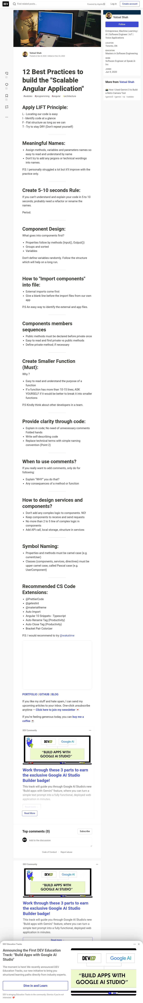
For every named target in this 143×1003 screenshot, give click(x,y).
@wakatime (67, 635)
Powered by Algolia (96, 4)
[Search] (14, 4)
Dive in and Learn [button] (35, 985)
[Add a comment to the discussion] (60, 842)
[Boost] (6, 107)
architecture (69, 96)
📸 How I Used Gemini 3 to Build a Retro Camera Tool (122, 93)
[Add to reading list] (6, 97)
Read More (29, 813)
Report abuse (66, 852)
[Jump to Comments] (6, 86)
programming (42, 96)
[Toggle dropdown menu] (90, 730)
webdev (28, 96)
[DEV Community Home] (5, 4)
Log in (114, 4)
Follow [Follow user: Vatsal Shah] (122, 24)
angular (56, 96)
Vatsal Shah (35, 53)
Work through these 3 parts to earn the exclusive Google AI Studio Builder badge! (55, 775)
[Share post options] (6, 117)
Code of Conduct (49, 852)
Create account (129, 4)
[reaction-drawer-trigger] (6, 74)
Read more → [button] (58, 940)
